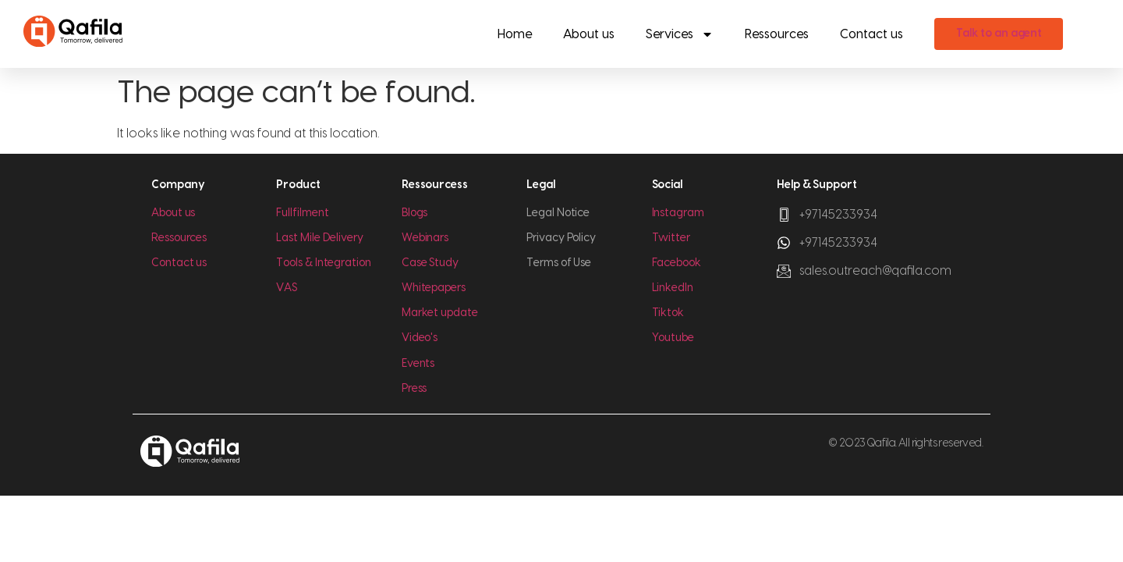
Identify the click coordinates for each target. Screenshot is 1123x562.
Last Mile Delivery (319, 238)
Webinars (425, 238)
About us (589, 34)
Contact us (871, 34)
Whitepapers (434, 288)
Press (414, 388)
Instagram (678, 213)
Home (515, 34)
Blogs (415, 213)
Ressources (777, 34)
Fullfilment (302, 213)
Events (418, 363)
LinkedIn (672, 288)
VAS (286, 288)
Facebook (676, 263)
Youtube (673, 338)
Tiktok (668, 313)
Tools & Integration (323, 263)
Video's (420, 338)
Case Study (430, 263)
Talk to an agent (999, 33)
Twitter (671, 238)
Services (680, 34)
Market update (440, 313)
